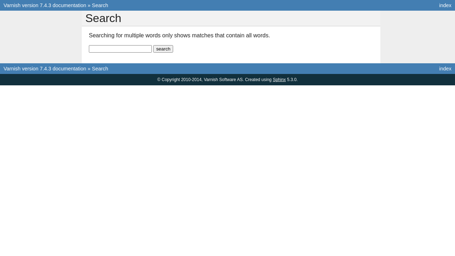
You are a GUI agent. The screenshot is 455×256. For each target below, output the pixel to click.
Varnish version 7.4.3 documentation (45, 5)
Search (100, 5)
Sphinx (279, 79)
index (445, 5)
